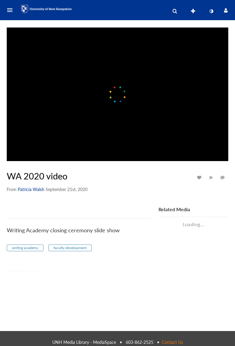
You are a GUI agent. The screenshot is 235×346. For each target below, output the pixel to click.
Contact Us (172, 342)
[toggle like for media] (200, 177)
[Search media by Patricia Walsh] (31, 189)
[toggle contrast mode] (211, 11)
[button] (12, 10)
